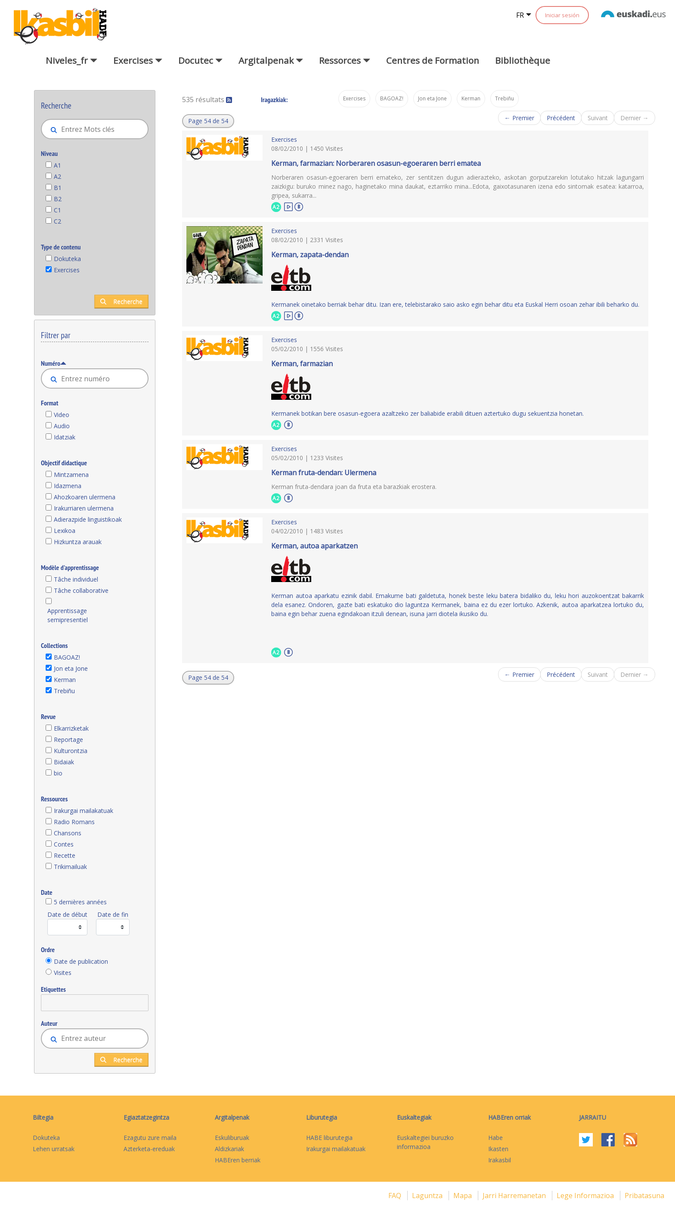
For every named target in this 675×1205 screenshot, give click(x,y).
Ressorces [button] (344, 60)
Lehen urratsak (53, 1149)
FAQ (395, 1195)
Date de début (67, 914)
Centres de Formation (432, 60)
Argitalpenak (232, 1117)
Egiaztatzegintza (146, 1117)
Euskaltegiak (414, 1117)
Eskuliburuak (232, 1137)
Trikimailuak (70, 866)
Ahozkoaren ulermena (84, 497)
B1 (58, 188)
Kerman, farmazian (302, 363)
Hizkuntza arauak (78, 542)
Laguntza (428, 1195)
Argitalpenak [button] (270, 60)
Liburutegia (321, 1117)
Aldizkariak (229, 1149)
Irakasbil (499, 1160)
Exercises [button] (137, 60)
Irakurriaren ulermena (84, 508)
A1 (57, 165)
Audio (62, 426)
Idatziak (64, 437)
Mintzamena (71, 474)
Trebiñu (64, 691)
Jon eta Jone (71, 668)
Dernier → (634, 118)
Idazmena (67, 486)
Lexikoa (64, 530)
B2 (58, 199)
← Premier (519, 118)
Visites (62, 972)
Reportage (68, 739)
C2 (57, 221)
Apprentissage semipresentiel (67, 615)
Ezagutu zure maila (150, 1137)
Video (61, 415)
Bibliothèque (522, 60)
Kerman (65, 680)
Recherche (121, 301)
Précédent (561, 118)
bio (58, 773)
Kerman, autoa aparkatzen (314, 546)
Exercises (67, 270)
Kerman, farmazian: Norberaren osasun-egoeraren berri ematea (376, 163)
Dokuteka (67, 259)
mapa (463, 1195)
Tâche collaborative (81, 590)
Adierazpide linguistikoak (88, 519)
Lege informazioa (586, 1195)
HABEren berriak (237, 1160)
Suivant (598, 118)
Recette (64, 855)
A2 (57, 176)
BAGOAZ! (67, 657)
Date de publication (81, 961)
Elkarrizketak (71, 728)
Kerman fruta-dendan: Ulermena (323, 472)
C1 (57, 210)
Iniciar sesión (562, 15)
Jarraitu (592, 1117)
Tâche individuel (76, 579)
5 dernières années (80, 902)
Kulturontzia (70, 751)
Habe (495, 1137)
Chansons (67, 833)
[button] (208, 121)
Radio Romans (74, 822)
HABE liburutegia (329, 1137)
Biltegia (43, 1117)
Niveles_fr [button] (71, 60)
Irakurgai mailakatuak (83, 810)
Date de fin (112, 914)
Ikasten (498, 1149)
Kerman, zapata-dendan (310, 254)
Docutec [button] (200, 60)
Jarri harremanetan (515, 1195)
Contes (64, 844)
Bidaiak (64, 762)
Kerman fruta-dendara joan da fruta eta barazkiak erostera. (354, 487)
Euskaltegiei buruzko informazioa (425, 1142)
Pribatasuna (644, 1195)
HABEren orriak (509, 1117)
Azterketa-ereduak (149, 1149)
